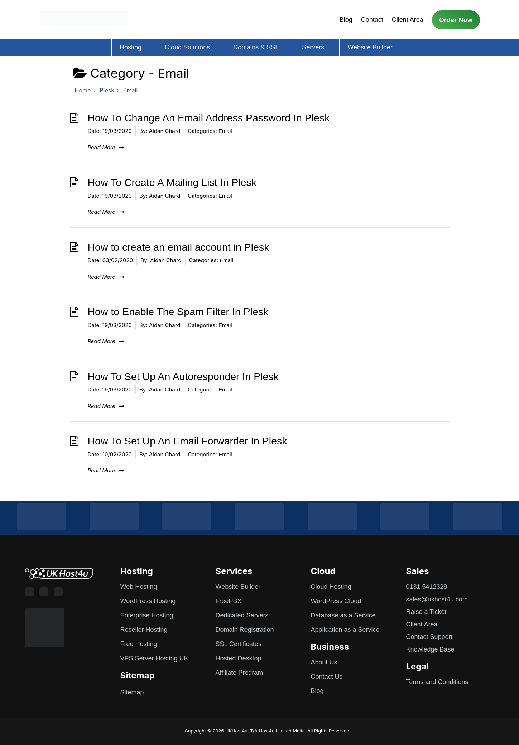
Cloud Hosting (331, 586)
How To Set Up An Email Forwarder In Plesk (187, 441)
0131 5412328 (426, 586)
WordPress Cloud (336, 601)
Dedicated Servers (242, 615)
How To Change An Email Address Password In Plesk (209, 118)
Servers (313, 47)
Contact (372, 19)
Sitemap (132, 692)
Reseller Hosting (144, 629)
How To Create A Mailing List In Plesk (172, 182)
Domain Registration (245, 629)
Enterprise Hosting (146, 615)
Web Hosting (138, 586)
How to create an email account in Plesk (178, 247)
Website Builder (370, 47)
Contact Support (429, 636)
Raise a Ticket (426, 611)
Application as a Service (345, 629)
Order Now (456, 20)
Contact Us (327, 676)
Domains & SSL (256, 47)
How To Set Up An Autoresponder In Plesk (183, 376)
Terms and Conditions (437, 682)
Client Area (407, 19)
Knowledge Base (430, 649)
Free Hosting (138, 644)
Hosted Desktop (238, 658)
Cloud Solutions (187, 47)
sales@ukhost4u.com (437, 599)
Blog (346, 19)
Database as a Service (343, 615)
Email (225, 131)
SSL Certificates (238, 644)
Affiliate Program (239, 672)
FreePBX (229, 601)
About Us (324, 662)
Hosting (130, 47)
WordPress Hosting (148, 601)
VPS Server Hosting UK (154, 658)
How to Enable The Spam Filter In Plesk (178, 311)
